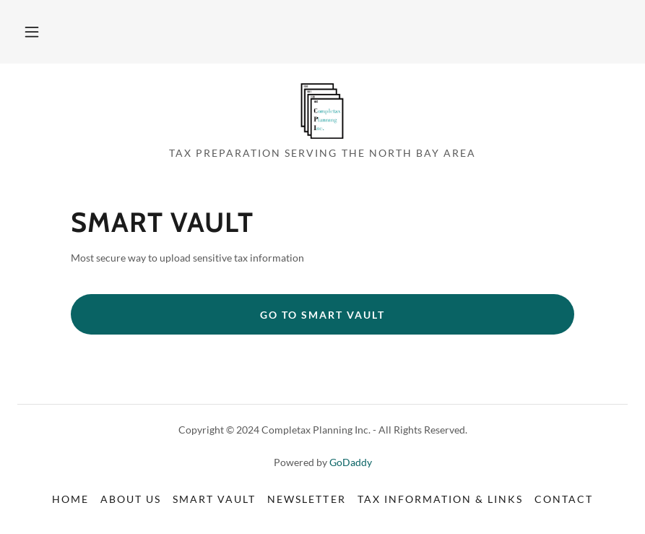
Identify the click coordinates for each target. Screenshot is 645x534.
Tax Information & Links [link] (440, 499)
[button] (31, 31)
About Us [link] (130, 499)
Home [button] (70, 499)
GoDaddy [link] (350, 462)
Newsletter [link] (306, 499)
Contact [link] (563, 499)
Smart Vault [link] (214, 499)
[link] (322, 110)
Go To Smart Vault (322, 315)
